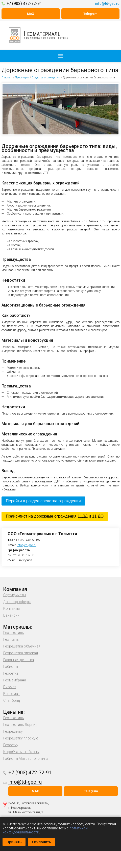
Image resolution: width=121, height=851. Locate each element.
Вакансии (11, 615)
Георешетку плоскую (20, 738)
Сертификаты (14, 595)
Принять (14, 842)
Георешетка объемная (21, 646)
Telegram (90, 14)
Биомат (9, 687)
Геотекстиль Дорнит (20, 725)
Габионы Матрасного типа (25, 759)
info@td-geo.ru (107, 4)
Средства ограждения (46, 77)
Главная (7, 77)
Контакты (11, 609)
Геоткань (11, 639)
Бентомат (11, 694)
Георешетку (13, 731)
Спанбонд (11, 700)
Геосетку (10, 745)
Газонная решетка (18, 660)
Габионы (10, 667)
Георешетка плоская (20, 653)
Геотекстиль (13, 633)
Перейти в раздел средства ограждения (43, 501)
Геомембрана (14, 680)
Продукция (22, 77)
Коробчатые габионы (21, 752)
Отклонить (41, 842)
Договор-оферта (17, 602)
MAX (30, 14)
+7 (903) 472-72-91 (24, 3)
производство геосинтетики (42, 35)
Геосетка (10, 673)
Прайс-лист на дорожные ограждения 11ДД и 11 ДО (55, 516)
